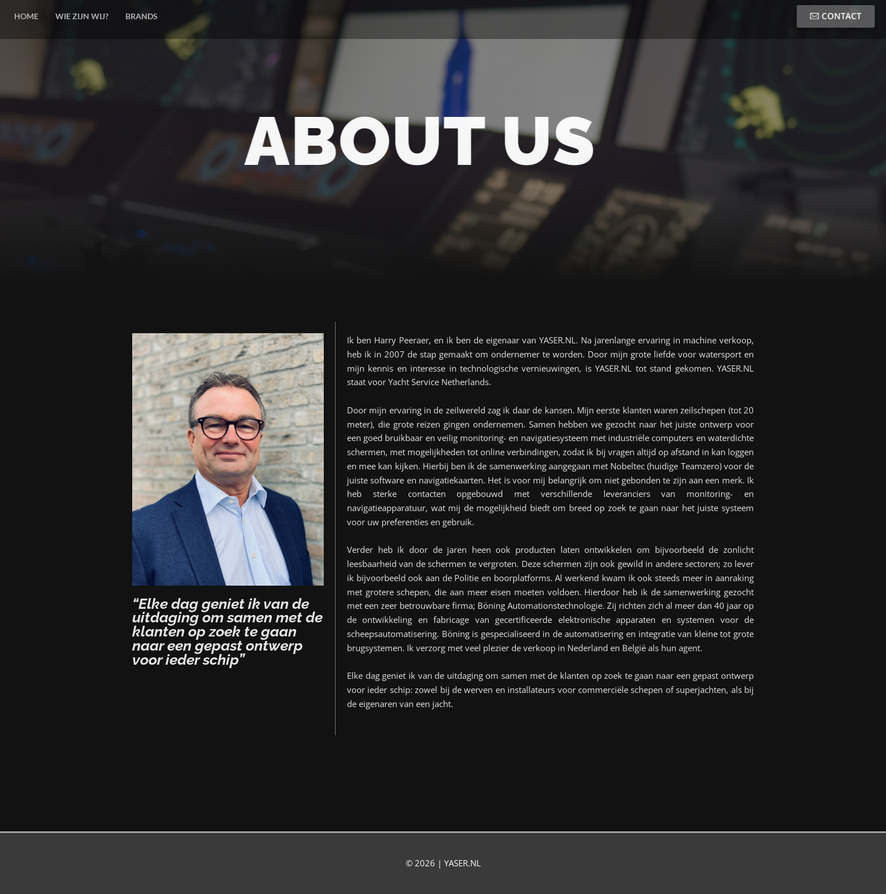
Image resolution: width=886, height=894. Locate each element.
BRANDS (146, 17)
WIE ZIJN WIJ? (81, 16)
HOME (26, 16)
